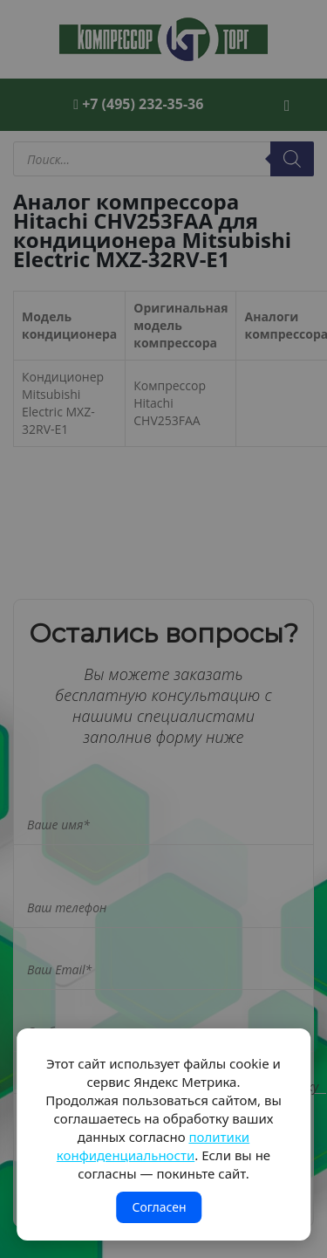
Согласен (159, 1207)
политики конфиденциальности (153, 1146)
